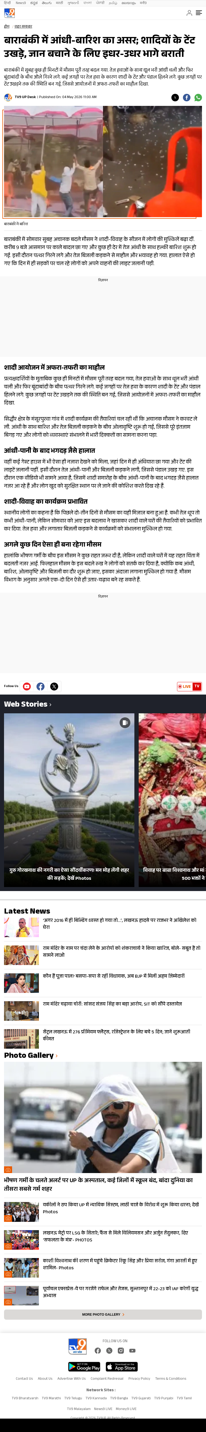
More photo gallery (101, 1314)
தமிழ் (113, 3)
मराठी (59, 3)
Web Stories (25, 705)
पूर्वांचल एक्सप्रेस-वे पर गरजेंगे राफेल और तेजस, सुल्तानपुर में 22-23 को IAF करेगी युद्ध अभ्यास (120, 1293)
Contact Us (24, 1379)
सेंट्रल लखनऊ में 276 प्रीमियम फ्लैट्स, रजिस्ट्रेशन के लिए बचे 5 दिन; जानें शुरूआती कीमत (116, 1036)
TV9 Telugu (73, 1399)
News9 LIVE (103, 1409)
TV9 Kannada (96, 1399)
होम (6, 27)
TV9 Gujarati (141, 1399)
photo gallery (29, 1056)
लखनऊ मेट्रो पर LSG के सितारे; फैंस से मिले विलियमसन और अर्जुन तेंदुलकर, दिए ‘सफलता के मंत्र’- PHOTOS (115, 1237)
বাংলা (87, 3)
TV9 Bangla (119, 1399)
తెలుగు (47, 3)
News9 (21, 3)
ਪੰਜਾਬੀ (100, 3)
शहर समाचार (23, 27)
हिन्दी (8, 3)
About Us (45, 1379)
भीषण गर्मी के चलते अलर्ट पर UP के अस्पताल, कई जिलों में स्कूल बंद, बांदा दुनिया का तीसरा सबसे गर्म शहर (98, 1185)
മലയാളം (129, 3)
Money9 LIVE (126, 1409)
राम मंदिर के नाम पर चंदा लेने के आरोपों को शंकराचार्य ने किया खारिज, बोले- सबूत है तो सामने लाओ (121, 952)
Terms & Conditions (170, 1379)
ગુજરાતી (73, 3)
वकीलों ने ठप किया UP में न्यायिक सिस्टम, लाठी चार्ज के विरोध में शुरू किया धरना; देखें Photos (121, 1209)
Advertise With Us (71, 1379)
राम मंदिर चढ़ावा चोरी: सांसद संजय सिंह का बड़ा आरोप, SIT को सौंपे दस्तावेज (112, 1004)
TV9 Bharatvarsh (25, 1399)
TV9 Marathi (51, 1399)
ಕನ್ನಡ (34, 3)
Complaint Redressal (107, 1379)
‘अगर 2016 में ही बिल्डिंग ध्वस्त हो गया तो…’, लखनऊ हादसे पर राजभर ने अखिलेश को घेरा (119, 925)
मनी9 (143, 3)
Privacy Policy (139, 1379)
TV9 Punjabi (163, 1399)
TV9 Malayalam (79, 1409)
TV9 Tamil (184, 1399)
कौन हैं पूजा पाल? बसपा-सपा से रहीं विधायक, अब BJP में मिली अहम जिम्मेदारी (114, 976)
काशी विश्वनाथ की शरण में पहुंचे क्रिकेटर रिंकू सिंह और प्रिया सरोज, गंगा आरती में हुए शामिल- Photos (120, 1265)
